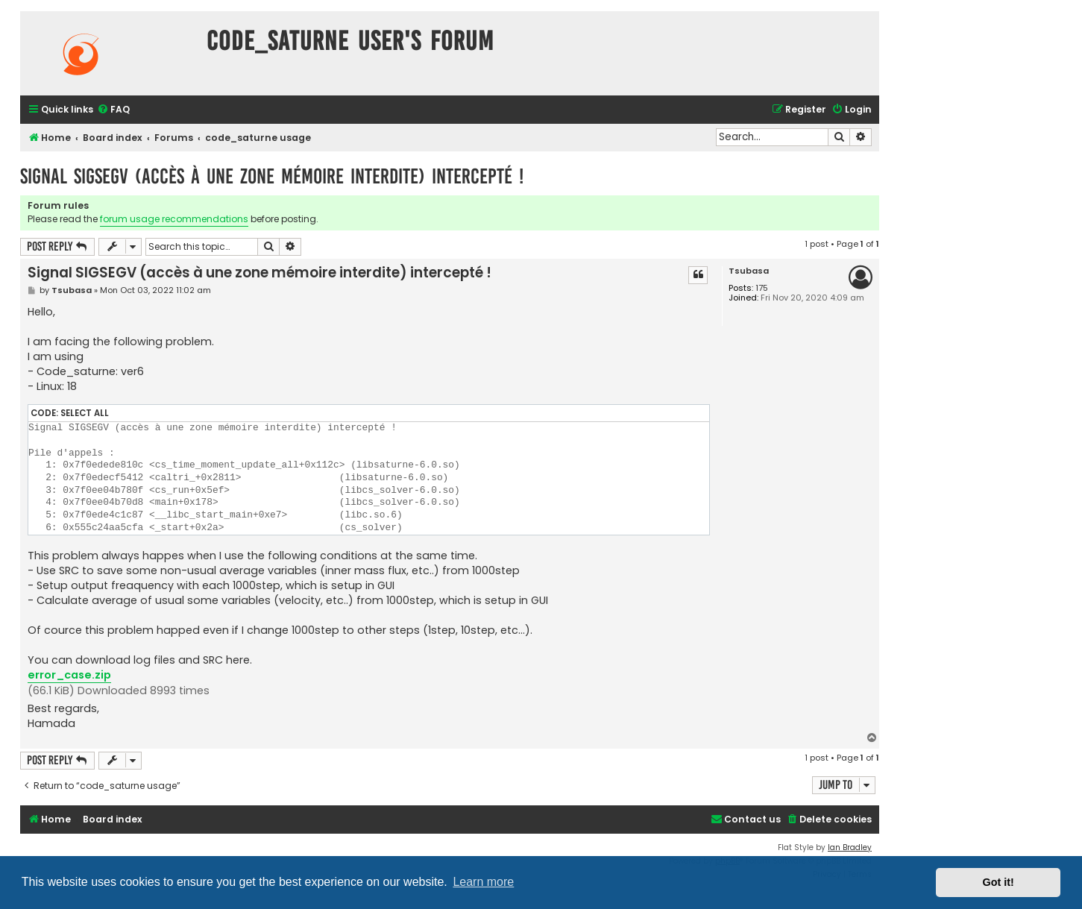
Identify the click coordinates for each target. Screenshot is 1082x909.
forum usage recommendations (174, 219)
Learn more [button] (483, 881)
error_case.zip (69, 674)
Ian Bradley (850, 847)
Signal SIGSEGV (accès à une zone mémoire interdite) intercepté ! (271, 176)
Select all (84, 413)
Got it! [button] (998, 882)
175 (761, 288)
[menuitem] (113, 110)
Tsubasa (749, 271)
